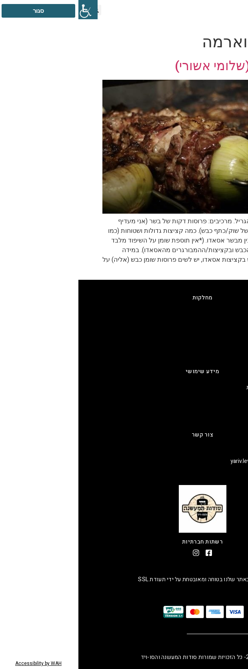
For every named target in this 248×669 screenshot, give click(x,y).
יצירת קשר (227, 418)
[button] (215, 10)
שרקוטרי (230, 355)
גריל (235, 313)
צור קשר (124, 435)
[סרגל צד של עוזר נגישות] (9, 9)
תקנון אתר (228, 398)
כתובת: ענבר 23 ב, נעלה (213, 471)
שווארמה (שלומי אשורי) (160, 65)
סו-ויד (233, 334)
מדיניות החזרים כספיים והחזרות (204, 387)
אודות (233, 408)
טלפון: (233, 451)
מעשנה (232, 324)
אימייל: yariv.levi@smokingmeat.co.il (196, 461)
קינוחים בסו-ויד (223, 345)
